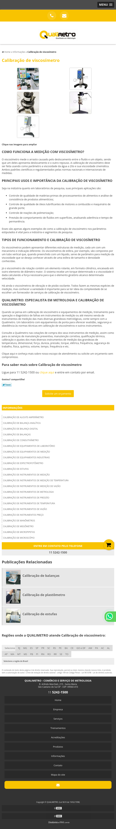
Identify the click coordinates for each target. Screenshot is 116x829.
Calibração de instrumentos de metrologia (28, 491)
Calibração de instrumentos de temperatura (29, 503)
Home (58, 700)
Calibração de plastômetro (43, 595)
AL (108, 648)
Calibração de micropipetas (19, 532)
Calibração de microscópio (18, 537)
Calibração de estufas (16, 468)
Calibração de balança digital (20, 428)
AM (90, 648)
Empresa (58, 709)
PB (31, 654)
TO (66, 654)
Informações (12, 407)
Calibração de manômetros (19, 520)
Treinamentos (58, 728)
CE (72, 648)
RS (54, 648)
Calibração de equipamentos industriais (26, 457)
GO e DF (80, 648)
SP (37, 648)
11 (58, 692)
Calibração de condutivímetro (21, 440)
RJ (19, 648)
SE (61, 654)
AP (6, 654)
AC (102, 648)
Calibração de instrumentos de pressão (26, 497)
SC (48, 648)
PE (60, 648)
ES (31, 648)
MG (25, 648)
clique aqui (47, 372)
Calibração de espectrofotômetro (23, 463)
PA (96, 648)
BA (66, 648)
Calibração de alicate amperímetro (23, 417)
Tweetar (7, 385)
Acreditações (58, 737)
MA (12, 654)
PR (42, 648)
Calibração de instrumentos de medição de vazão (32, 486)
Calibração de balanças (17, 434)
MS (25, 654)
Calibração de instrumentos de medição (26, 474)
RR (55, 654)
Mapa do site (58, 774)
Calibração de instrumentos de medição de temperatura (36, 480)
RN (42, 654)
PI (37, 654)
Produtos (58, 746)
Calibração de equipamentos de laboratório (29, 446)
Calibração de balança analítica (22, 423)
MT (19, 654)
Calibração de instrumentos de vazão (25, 509)
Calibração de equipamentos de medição (26, 451)
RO (49, 654)
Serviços (58, 718)
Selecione (10, 648)
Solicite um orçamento (58, 393)
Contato (58, 765)
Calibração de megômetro (18, 526)
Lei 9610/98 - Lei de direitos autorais (97, 672)
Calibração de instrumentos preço (23, 514)
